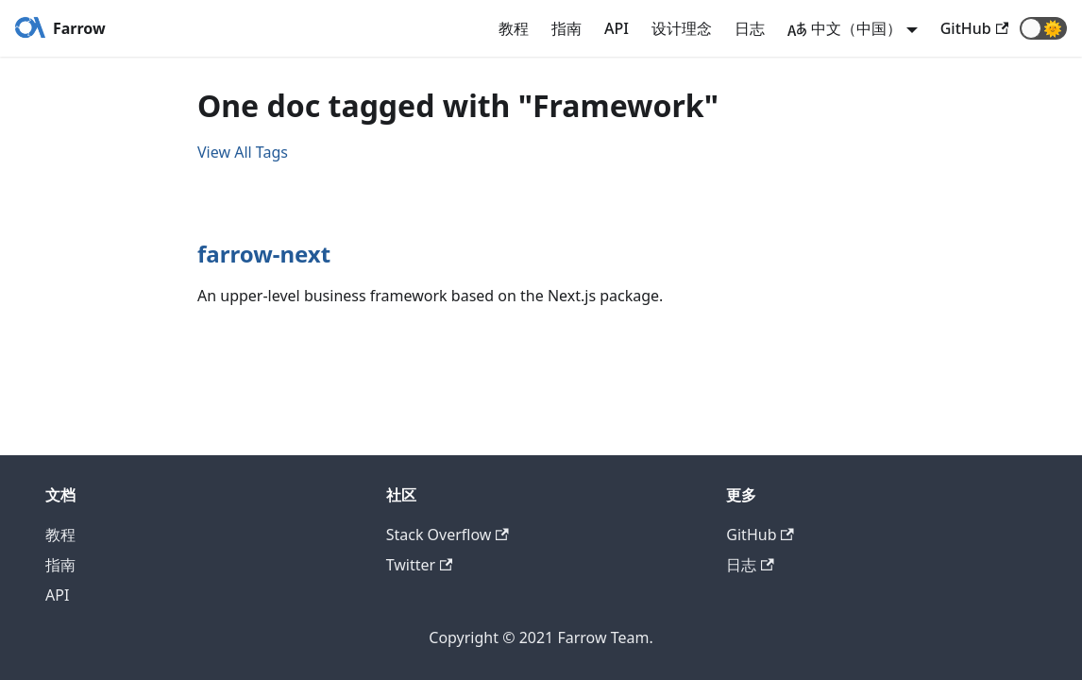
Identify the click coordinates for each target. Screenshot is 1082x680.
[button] (1043, 28)
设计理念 (681, 28)
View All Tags (242, 152)
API (616, 28)
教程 (514, 28)
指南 (566, 28)
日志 (750, 28)
